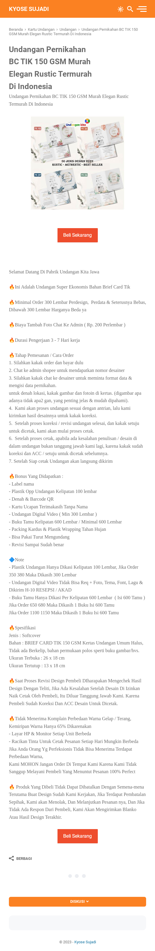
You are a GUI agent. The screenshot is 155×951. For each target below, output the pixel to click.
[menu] (141, 9)
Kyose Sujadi (29, 8)
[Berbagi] (20, 858)
